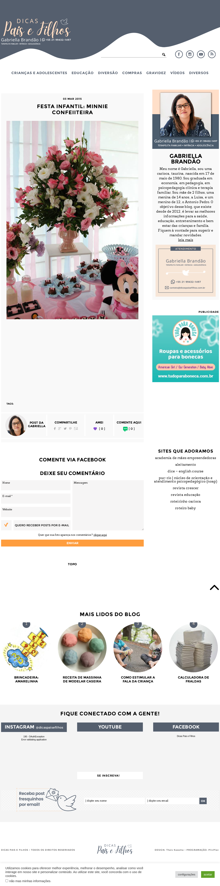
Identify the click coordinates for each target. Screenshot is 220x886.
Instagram (190, 54)
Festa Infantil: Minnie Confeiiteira (72, 109)
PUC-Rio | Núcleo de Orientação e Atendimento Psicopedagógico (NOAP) (185, 479)
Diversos (199, 73)
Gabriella (36, 426)
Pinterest (70, 428)
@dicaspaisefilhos (49, 727)
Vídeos (177, 73)
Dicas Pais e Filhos (186, 736)
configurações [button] (186, 874)
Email (76, 428)
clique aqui (100, 535)
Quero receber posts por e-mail (42, 525)
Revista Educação (185, 495)
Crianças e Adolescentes (39, 73)
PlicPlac (213, 850)
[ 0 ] (102, 428)
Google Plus (59, 428)
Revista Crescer (186, 488)
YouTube (201, 54)
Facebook (179, 54)
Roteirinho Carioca (185, 501)
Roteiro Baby (185, 508)
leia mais (185, 240)
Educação (83, 73)
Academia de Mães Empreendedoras (185, 458)
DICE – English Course (185, 471)
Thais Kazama (175, 850)
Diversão (108, 73)
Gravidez (156, 73)
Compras (132, 73)
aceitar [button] (208, 874)
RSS (212, 54)
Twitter (65, 428)
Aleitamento (185, 465)
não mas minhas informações (29, 881)
